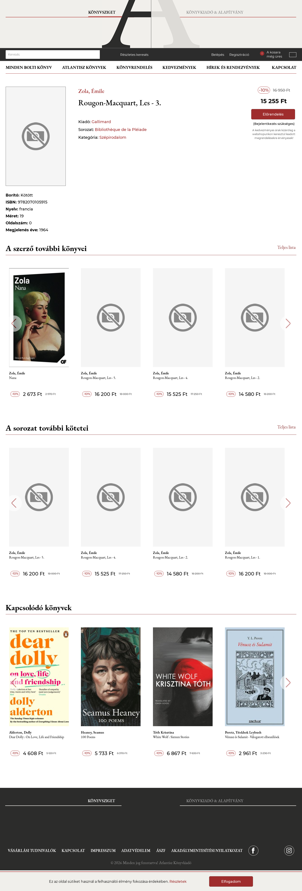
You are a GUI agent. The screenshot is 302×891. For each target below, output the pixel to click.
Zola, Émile (91, 91)
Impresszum (103, 850)
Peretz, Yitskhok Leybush (248, 732)
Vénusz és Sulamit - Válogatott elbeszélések (257, 737)
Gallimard (101, 121)
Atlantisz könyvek (84, 67)
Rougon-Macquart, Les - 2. (247, 378)
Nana (15, 378)
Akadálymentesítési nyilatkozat (207, 850)
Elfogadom (231, 881)
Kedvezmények (179, 67)
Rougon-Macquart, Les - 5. (102, 378)
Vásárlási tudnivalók (32, 850)
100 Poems (92, 737)
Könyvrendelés (134, 67)
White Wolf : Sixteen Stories (176, 737)
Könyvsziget (101, 12)
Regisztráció (239, 55)
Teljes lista (286, 247)
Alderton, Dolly (23, 732)
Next (288, 323)
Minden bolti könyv (29, 67)
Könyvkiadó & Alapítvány (214, 12)
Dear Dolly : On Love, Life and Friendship (39, 737)
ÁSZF (161, 850)
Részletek (178, 881)
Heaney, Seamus (96, 732)
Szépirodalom (112, 137)
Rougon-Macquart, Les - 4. (175, 378)
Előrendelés (273, 114)
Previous (14, 323)
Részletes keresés (134, 55)
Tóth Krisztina (168, 732)
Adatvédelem (135, 850)
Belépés (217, 55)
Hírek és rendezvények (233, 67)
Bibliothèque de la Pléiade (121, 129)
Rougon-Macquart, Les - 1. (247, 557)
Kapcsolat (284, 67)
